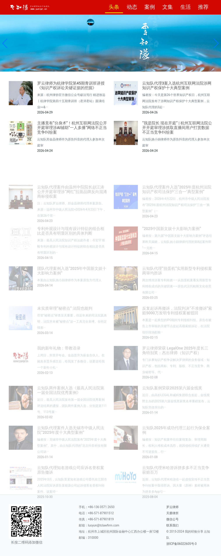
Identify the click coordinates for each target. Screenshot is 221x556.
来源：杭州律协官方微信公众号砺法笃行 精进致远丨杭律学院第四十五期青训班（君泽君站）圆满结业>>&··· (71, 127)
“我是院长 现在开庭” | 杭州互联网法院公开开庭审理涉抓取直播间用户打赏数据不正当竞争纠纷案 (177, 152)
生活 (185, 7)
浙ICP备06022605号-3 (181, 543)
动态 (132, 7)
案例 (149, 7)
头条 (114, 7)
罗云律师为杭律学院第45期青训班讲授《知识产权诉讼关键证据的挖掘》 (71, 111)
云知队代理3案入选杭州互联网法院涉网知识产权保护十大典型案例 (176, 111)
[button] (5, 43)
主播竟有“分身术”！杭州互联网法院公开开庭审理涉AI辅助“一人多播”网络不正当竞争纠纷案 (72, 152)
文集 (167, 7)
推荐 (203, 7)
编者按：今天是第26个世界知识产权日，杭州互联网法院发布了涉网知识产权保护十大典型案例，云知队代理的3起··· (176, 127)
